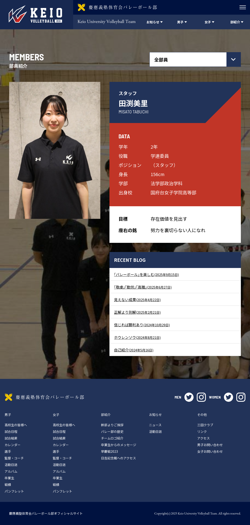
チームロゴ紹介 (112, 438)
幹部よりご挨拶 (112, 425)
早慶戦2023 (109, 451)
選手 (8, 451)
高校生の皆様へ (16, 425)
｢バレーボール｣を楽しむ (146, 274)
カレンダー (13, 444)
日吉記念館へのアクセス (118, 458)
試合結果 (11, 438)
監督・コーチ (14, 458)
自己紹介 (133, 350)
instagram (201, 397)
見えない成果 (137, 299)
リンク (202, 431)
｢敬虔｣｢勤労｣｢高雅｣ (143, 287)
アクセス (203, 438)
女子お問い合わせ (210, 451)
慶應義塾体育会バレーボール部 (44, 397)
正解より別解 (137, 312)
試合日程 (11, 431)
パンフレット (14, 491)
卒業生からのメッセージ (118, 444)
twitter (189, 397)
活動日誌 (11, 464)
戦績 (8, 484)
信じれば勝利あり (142, 324)
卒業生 (9, 478)
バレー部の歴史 (112, 431)
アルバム (11, 471)
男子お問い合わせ (210, 444)
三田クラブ (205, 425)
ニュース (155, 425)
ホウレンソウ (137, 337)
